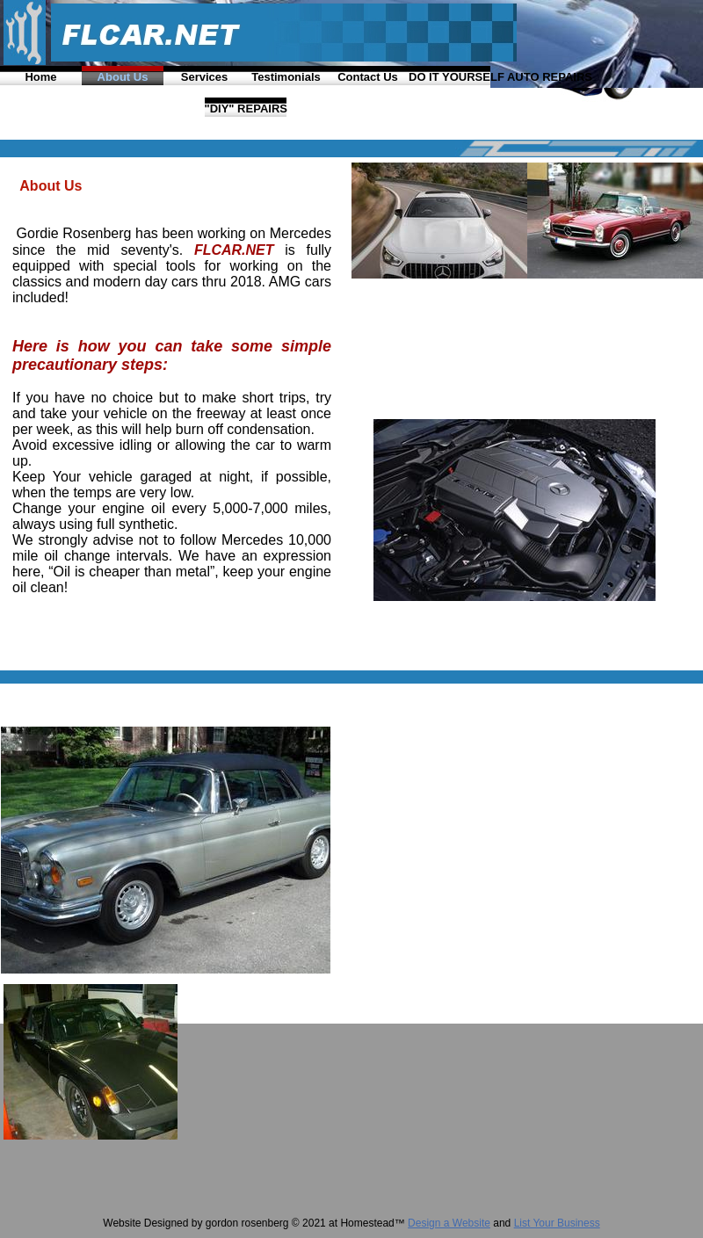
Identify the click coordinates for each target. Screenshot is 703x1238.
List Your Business (557, 1223)
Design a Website (449, 1223)
